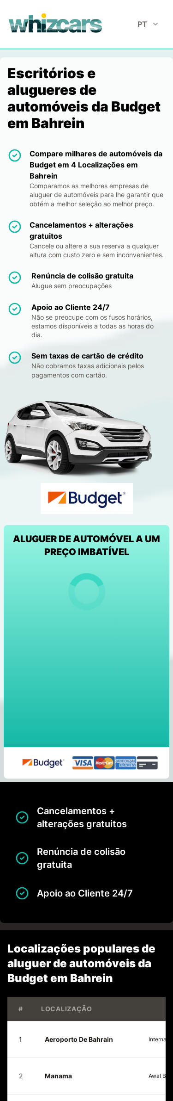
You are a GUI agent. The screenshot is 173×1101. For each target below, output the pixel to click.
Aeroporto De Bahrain (79, 1039)
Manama (58, 1076)
